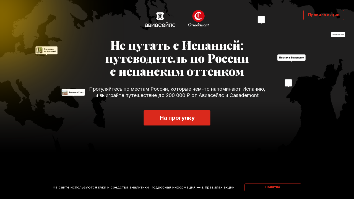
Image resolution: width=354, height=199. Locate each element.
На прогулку (177, 117)
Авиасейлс (160, 19)
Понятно (272, 187)
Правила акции (323, 14)
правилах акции (220, 187)
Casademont (199, 18)
